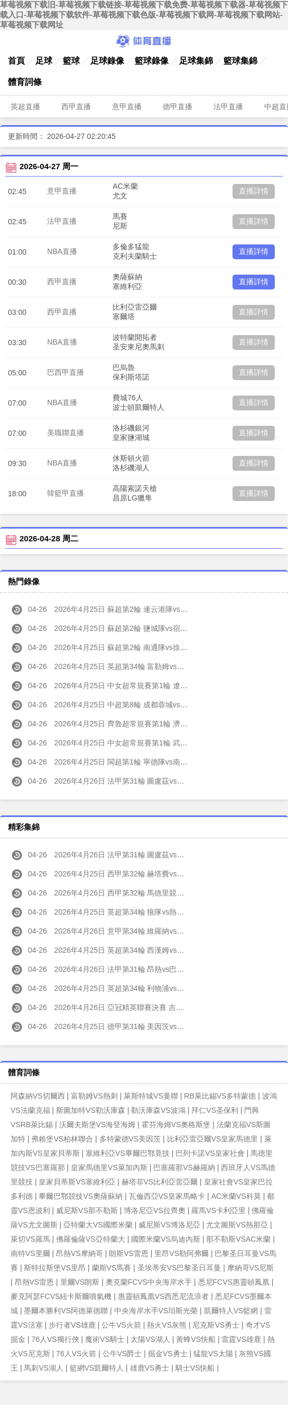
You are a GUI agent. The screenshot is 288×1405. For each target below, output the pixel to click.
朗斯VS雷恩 (128, 1253)
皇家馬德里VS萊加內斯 (109, 1167)
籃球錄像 (152, 60)
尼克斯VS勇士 (215, 1325)
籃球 (71, 60)
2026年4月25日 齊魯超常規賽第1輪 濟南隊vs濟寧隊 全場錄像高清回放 (148, 723)
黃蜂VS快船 (196, 1339)
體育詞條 (25, 81)
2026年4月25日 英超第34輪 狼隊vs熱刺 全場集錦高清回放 (128, 912)
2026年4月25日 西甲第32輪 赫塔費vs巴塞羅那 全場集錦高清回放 (139, 874)
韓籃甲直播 (65, 493)
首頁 (16, 60)
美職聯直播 (65, 432)
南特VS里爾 (30, 1253)
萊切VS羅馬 (30, 1239)
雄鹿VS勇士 (150, 1368)
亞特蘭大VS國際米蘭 (98, 1224)
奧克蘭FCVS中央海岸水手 (149, 1282)
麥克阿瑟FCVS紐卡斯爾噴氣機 (61, 1296)
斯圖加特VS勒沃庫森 (90, 1110)
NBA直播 (62, 251)
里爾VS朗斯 (80, 1282)
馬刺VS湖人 (43, 1368)
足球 (43, 60)
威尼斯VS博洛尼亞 (169, 1224)
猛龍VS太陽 (213, 1353)
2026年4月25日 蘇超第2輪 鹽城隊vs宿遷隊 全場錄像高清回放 (133, 628)
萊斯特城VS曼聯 (151, 1096)
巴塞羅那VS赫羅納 (184, 1167)
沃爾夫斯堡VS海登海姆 (97, 1124)
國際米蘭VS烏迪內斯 (165, 1239)
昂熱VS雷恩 (34, 1282)
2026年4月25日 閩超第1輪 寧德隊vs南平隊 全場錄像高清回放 (133, 762)
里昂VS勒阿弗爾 (181, 1253)
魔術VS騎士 (105, 1339)
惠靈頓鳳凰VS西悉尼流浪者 (163, 1296)
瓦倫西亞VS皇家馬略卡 (167, 1196)
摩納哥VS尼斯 (250, 1267)
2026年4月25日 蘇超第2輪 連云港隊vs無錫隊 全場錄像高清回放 (137, 609)
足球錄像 (107, 60)
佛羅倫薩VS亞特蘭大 (90, 1239)
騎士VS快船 (195, 1368)
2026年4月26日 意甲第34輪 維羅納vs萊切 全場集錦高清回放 (132, 931)
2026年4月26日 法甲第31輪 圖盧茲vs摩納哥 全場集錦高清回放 (135, 854)
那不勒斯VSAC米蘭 (238, 1239)
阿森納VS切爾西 (38, 1096)
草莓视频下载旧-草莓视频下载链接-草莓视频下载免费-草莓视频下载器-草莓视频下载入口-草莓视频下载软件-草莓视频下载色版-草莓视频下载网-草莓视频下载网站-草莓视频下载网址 (144, 14)
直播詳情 (253, 191)
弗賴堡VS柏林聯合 (62, 1139)
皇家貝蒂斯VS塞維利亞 (77, 1182)
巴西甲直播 (65, 372)
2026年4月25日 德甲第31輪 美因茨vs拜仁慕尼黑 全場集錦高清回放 (143, 1026)
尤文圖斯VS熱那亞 (237, 1224)
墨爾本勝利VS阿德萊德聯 (66, 1310)
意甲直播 (127, 106)
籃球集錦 (240, 60)
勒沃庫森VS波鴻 (158, 1110)
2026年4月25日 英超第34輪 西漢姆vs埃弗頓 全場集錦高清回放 (135, 950)
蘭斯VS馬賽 (112, 1267)
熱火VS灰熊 (167, 1325)
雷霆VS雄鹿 (241, 1339)
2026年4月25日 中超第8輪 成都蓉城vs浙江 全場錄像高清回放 (133, 704)
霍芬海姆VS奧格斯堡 (176, 1124)
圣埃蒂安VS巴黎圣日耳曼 (179, 1267)
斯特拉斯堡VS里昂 (55, 1267)
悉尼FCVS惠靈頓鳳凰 (234, 1282)
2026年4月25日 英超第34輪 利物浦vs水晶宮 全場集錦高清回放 (135, 988)
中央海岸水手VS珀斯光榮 (156, 1310)
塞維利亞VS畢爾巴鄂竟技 (128, 1153)
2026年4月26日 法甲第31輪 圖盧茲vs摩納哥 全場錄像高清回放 (135, 781)
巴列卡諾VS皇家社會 (210, 1153)
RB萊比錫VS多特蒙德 (220, 1096)
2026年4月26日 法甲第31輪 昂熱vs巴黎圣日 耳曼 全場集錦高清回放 (144, 969)
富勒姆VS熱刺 (94, 1096)
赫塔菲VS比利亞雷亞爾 (160, 1182)
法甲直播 (228, 106)
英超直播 (25, 106)
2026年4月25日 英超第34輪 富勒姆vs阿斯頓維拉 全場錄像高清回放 (143, 666)
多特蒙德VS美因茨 (130, 1139)
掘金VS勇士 (168, 1353)
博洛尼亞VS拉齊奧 (154, 1210)
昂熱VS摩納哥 (79, 1253)
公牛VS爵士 (122, 1353)
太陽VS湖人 (150, 1339)
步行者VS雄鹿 (72, 1325)
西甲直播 (76, 106)
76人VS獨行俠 (55, 1339)
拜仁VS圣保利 (214, 1110)
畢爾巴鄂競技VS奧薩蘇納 (81, 1196)
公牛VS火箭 (121, 1325)
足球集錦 (196, 60)
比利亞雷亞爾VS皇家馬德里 (212, 1139)
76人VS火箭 (76, 1353)
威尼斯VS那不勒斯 (87, 1210)
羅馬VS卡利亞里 (218, 1210)
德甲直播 (177, 106)
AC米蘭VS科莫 (236, 1196)
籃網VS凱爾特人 (97, 1368)
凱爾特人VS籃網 (231, 1310)
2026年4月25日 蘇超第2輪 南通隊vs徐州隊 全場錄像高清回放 (133, 647)
